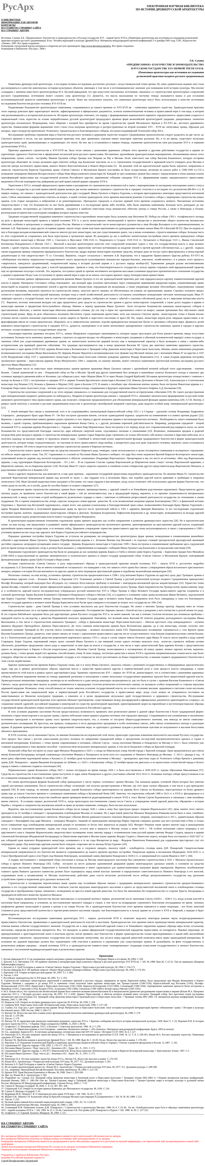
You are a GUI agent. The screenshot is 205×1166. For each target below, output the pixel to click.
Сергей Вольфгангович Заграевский (19, 1160)
